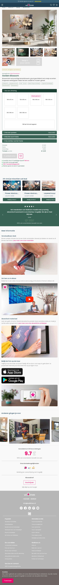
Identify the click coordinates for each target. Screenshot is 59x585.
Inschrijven (29, 482)
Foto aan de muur (10, 548)
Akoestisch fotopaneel (38, 556)
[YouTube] (37, 509)
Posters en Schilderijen (38, 559)
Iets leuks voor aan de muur (39, 553)
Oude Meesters (9, 524)
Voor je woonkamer (37, 521)
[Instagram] (21, 509)
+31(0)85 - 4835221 (29, 499)
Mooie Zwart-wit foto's (11, 550)
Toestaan (8, 580)
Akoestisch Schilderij (10, 521)
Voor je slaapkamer (37, 524)
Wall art (34, 545)
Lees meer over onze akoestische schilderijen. (32, 323)
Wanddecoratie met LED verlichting (14, 553)
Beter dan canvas (37, 548)
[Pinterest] (33, 509)
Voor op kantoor (36, 527)
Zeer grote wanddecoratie (12, 556)
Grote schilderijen (36, 550)
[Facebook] (25, 509)
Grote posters (8, 559)
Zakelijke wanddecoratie (38, 538)
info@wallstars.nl (29, 503)
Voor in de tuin (35, 532)
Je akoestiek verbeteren (11, 545)
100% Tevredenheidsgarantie (13, 566)
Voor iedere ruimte (37, 535)
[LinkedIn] (29, 509)
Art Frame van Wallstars (11, 535)
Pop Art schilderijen (10, 532)
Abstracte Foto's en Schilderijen (13, 530)
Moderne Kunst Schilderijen (12, 527)
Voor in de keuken (36, 530)
